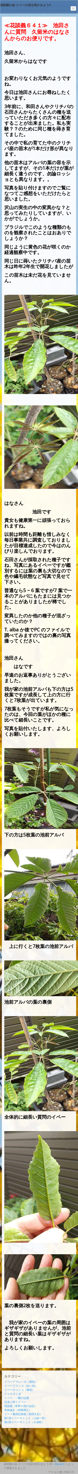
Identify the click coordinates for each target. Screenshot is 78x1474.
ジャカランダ (12, 1394)
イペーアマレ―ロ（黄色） (20, 1381)
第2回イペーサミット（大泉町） (24, 1422)
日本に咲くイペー (15, 1402)
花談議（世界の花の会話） (20, 1406)
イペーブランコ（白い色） (21, 1385)
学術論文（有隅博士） (17, 1410)
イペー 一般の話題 (16, 1398)
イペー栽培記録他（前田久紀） (23, 1414)
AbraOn (59, 1464)
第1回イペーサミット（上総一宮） (25, 1418)
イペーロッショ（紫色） (19, 1390)
